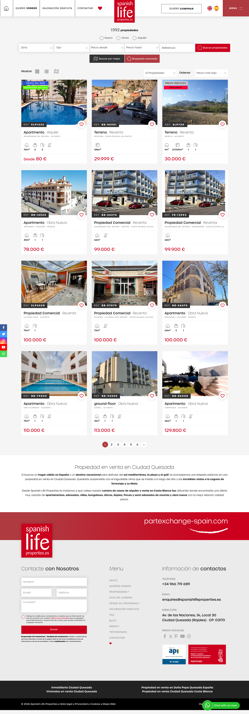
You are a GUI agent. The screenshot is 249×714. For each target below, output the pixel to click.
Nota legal (66, 704)
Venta (123, 38)
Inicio (113, 580)
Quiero (26, 8)
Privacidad (81, 704)
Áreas (113, 626)
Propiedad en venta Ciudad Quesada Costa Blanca (177, 691)
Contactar (85, 8)
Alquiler (140, 38)
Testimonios (118, 632)
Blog (112, 620)
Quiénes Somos (120, 586)
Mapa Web (109, 704)
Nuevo (106, 38)
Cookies (95, 704)
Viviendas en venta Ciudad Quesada (71, 691)
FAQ (111, 614)
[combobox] (36, 48)
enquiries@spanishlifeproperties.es (191, 600)
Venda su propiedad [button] (123, 603)
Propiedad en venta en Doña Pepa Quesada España (177, 687)
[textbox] (38, 48)
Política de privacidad (60, 618)
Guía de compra (120, 597)
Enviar (54, 629)
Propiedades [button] (118, 592)
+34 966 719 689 (176, 584)
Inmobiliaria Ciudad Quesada (71, 687)
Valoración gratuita (57, 8)
